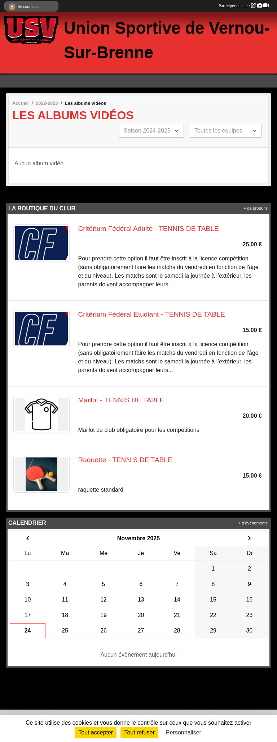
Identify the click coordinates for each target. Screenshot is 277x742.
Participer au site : (244, 5)
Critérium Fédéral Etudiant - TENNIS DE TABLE (151, 314)
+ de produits (255, 208)
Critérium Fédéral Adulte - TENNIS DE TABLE (148, 228)
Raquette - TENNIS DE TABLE (125, 460)
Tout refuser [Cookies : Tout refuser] (139, 732)
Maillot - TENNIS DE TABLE (121, 400)
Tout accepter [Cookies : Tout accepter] (95, 732)
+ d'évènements (253, 523)
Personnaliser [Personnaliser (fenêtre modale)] (183, 732)
